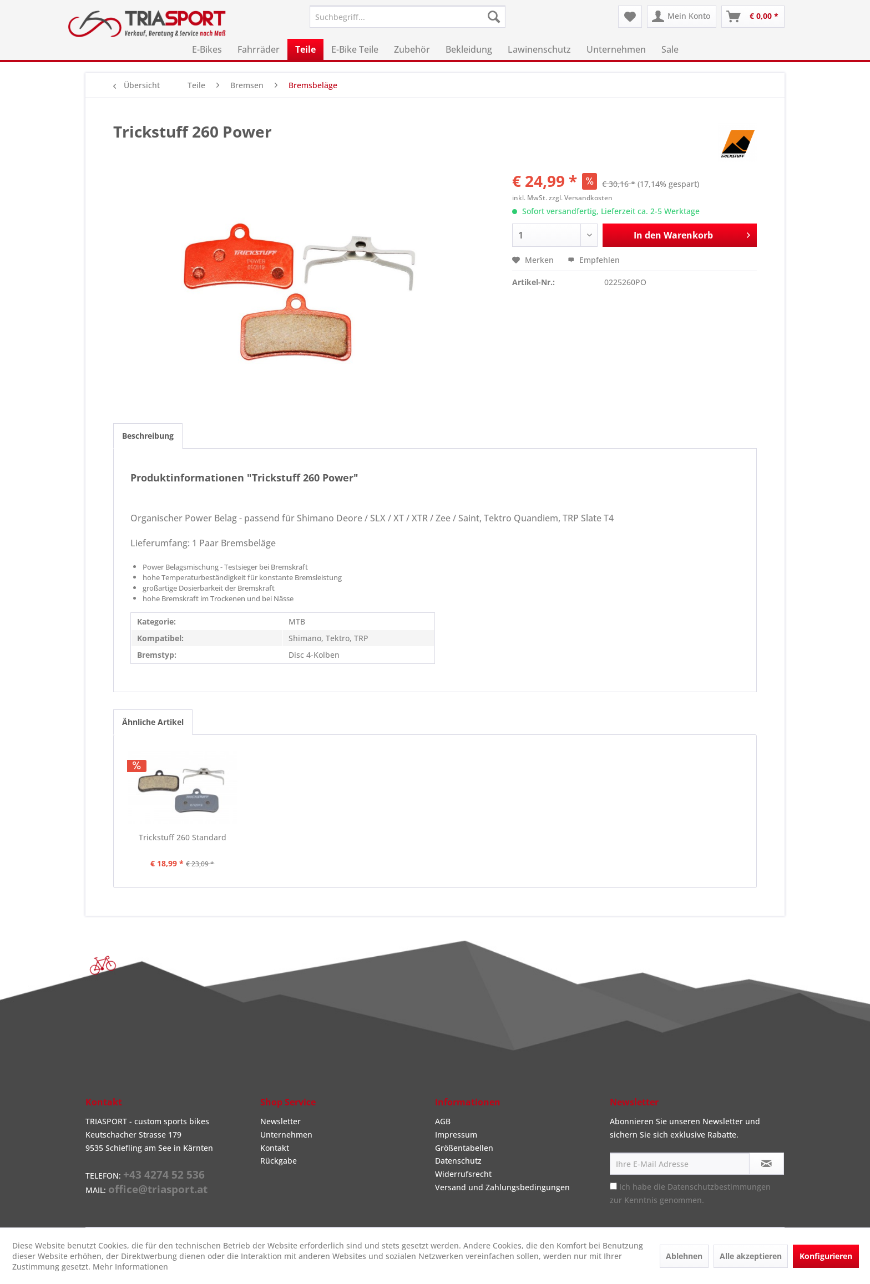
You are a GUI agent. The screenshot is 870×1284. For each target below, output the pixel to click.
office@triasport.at (158, 1189)
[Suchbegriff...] (407, 17)
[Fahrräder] (258, 49)
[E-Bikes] (207, 49)
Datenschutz (458, 1160)
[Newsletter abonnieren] (766, 1164)
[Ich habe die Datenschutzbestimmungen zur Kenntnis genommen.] (613, 1186)
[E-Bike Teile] (354, 49)
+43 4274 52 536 (164, 1175)
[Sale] (670, 49)
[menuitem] (407, 17)
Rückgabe (278, 1160)
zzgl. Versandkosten (581, 197)
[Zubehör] (412, 49)
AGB (443, 1121)
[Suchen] (493, 17)
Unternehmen (286, 1134)
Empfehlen (594, 260)
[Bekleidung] (469, 49)
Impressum (456, 1134)
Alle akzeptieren (751, 1256)
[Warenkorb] (753, 17)
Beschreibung (148, 435)
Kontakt (274, 1148)
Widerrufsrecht (463, 1174)
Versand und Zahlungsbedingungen (502, 1187)
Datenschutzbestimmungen (719, 1186)
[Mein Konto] (681, 17)
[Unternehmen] (616, 49)
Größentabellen (464, 1148)
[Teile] (305, 49)
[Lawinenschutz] (539, 49)
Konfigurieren (826, 1256)
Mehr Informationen (130, 1266)
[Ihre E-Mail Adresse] (680, 1164)
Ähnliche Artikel (153, 722)
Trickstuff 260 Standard (182, 837)
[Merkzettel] (630, 17)
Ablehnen (684, 1256)
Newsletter (280, 1121)
